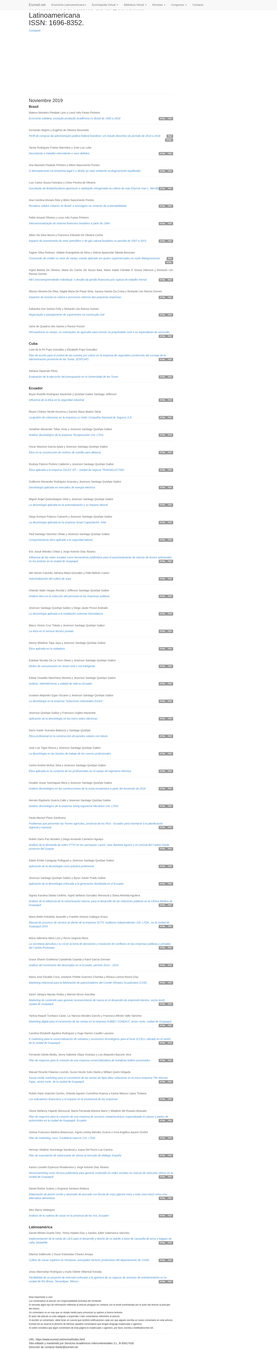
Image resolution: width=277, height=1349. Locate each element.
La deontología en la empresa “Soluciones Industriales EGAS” (66, 701)
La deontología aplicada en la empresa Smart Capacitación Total (67, 522)
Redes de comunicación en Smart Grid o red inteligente (62, 666)
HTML (162, 118)
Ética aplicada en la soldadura (47, 648)
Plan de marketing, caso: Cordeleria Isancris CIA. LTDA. (62, 1138)
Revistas (158, 4)
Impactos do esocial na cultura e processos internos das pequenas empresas (75, 297)
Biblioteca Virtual (135, 4)
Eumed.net (37, 5)
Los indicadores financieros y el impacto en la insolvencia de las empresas (73, 1099)
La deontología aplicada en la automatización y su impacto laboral (68, 504)
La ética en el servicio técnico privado (51, 631)
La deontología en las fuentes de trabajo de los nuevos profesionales (70, 753)
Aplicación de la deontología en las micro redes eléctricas (63, 718)
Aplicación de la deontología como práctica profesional (61, 866)
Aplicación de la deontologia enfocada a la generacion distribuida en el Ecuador (76, 883)
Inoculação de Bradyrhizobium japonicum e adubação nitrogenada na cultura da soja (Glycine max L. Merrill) (93, 188)
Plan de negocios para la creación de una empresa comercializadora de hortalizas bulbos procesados (89, 1060)
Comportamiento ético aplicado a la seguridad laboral (61, 539)
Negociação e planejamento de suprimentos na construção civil (66, 314)
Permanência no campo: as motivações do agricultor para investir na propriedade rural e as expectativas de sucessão (99, 332)
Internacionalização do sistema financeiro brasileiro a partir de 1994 (69, 223)
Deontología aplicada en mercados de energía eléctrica (62, 487)
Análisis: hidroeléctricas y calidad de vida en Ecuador (60, 683)
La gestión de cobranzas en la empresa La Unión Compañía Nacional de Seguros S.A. (80, 417)
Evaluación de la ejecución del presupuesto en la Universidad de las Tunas (73, 376)
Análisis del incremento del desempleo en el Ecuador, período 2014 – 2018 (73, 965)
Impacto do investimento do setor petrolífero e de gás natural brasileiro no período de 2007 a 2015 (87, 240)
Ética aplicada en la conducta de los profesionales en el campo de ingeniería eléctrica (80, 771)
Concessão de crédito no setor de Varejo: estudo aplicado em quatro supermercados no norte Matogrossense (94, 258)
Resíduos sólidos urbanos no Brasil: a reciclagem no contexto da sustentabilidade (77, 205)
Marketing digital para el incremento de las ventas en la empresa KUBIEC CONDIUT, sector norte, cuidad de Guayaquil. (100, 1021)
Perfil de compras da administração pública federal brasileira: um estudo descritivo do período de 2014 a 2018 (94, 135)
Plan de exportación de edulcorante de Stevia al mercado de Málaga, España (75, 1155)
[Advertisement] (101, 63)
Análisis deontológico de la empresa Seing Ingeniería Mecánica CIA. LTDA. (74, 806)
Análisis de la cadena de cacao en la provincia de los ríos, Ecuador (69, 1215)
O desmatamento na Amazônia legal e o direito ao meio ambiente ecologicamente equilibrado (85, 170)
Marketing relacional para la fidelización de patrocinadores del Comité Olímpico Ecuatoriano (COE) (88, 982)
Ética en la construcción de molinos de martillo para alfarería (65, 452)
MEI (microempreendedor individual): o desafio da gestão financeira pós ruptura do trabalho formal (88, 279)
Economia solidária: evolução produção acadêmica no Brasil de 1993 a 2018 (74, 118)
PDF (170, 118)
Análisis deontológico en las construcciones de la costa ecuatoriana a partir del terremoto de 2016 (87, 788)
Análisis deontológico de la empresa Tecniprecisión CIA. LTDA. (66, 434)
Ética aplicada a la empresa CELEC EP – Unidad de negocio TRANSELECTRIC (77, 469)
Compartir (35, 30)
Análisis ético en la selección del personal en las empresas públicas (69, 596)
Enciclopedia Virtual (105, 4)
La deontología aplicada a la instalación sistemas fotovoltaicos (66, 613)
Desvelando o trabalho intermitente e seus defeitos (59, 153)
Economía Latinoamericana (68, 4)
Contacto (198, 4)
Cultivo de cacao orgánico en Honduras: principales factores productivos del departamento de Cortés (89, 1260)
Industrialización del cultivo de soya (50, 578)
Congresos (179, 4)
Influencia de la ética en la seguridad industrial (56, 399)
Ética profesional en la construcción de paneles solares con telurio (68, 736)
